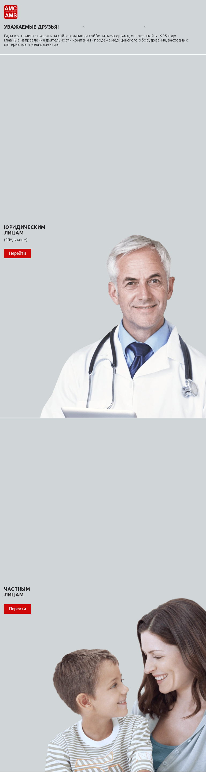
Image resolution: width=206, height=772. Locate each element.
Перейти (17, 253)
